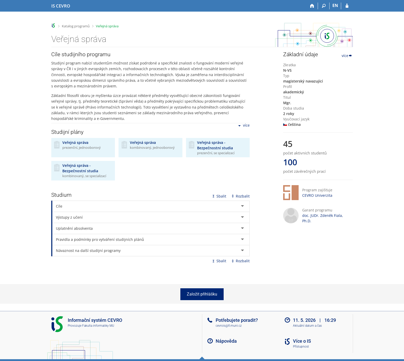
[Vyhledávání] (324, 6)
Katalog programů (76, 26)
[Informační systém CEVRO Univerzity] (60, 6)
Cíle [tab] (59, 206)
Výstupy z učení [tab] (69, 217)
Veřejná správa (107, 26)
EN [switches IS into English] (335, 5)
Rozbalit (240, 196)
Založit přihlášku (202, 294)
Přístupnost (301, 346)
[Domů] (312, 6)
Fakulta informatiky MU (98, 325)
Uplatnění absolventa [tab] (74, 228)
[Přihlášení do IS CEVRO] (347, 6)
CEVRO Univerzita (317, 195)
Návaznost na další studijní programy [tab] (88, 250)
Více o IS (302, 341)
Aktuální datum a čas (307, 325)
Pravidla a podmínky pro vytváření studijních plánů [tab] (100, 239)
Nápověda (226, 341)
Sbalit (218, 196)
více (243, 125)
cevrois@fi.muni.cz (229, 325)
